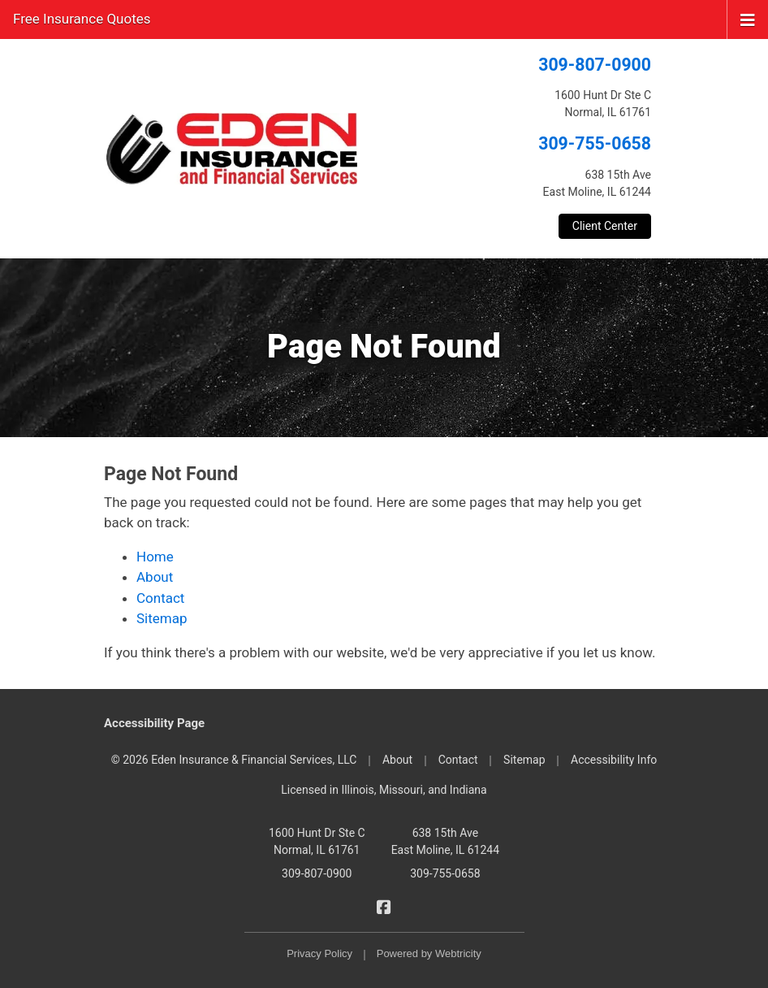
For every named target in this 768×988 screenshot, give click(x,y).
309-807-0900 (594, 64)
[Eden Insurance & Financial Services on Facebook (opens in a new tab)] (384, 906)
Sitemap (162, 618)
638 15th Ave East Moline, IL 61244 (445, 841)
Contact (160, 598)
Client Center (604, 225)
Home (155, 556)
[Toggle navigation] (747, 18)
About (154, 577)
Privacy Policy (319, 953)
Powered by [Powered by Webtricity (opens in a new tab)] (429, 953)
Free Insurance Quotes (82, 19)
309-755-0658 (594, 143)
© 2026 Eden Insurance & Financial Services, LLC (234, 759)
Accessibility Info (614, 759)
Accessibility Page (154, 723)
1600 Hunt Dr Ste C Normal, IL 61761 (317, 841)
